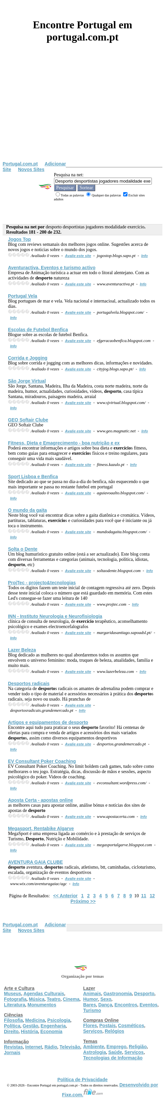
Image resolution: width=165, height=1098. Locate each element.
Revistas (13, 1047)
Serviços (92, 1031)
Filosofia (13, 1020)
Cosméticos (131, 1025)
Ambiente (93, 1046)
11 (143, 895)
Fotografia (15, 999)
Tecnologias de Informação (113, 1057)
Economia (51, 1031)
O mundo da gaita (27, 510)
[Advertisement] (82, 112)
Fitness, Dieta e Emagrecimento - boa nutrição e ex (64, 443)
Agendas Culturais (43, 993)
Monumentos (42, 1004)
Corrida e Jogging (27, 358)
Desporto (144, 993)
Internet (33, 1047)
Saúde (115, 1052)
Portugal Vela (22, 296)
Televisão (70, 1047)
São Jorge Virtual (27, 381)
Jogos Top (19, 239)
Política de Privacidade (82, 1079)
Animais (92, 993)
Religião (138, 1046)
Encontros (125, 1004)
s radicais (28, 683)
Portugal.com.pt (20, 163)
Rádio (50, 1047)
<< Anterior (65, 895)
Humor (90, 999)
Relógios (114, 1031)
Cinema (71, 999)
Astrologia (94, 1052)
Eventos (148, 1004)
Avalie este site (78, 256)
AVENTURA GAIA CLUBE (35, 862)
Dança (105, 1004)
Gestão (30, 1025)
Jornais (12, 1052)
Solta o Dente (22, 549)
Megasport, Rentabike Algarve (41, 828)
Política (12, 1025)
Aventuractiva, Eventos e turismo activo (52, 267)
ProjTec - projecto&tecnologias (42, 582)
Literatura (14, 1004)
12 (152, 895)
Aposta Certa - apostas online (40, 800)
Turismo (92, 1010)
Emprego (116, 1046)
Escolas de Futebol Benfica (38, 329)
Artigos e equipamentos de (48, 722)
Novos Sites (31, 169)
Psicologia (58, 1020)
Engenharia (53, 1025)
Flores (90, 1025)
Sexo (105, 999)
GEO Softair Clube (28, 419)
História (29, 1031)
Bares (89, 1004)
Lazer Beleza (22, 649)
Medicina (35, 1020)
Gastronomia (117, 993)
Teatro (54, 999)
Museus (12, 993)
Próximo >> (83, 901)
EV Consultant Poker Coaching (42, 761)
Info (144, 256)
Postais (107, 1025)
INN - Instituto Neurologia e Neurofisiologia (55, 616)
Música (36, 999)
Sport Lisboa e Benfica (33, 476)
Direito (11, 1031)
